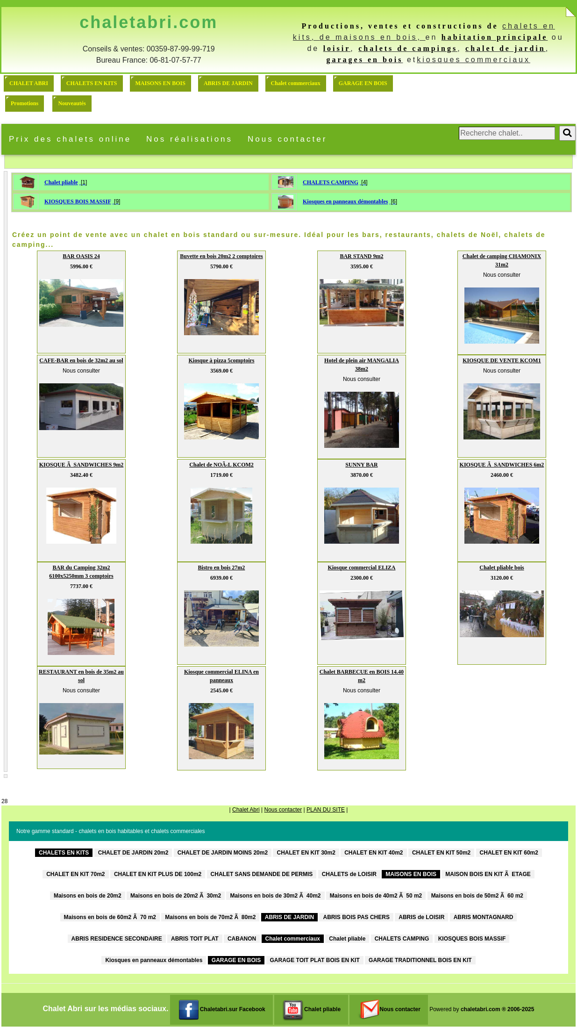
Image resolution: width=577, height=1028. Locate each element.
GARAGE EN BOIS (363, 83)
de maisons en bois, (373, 37)
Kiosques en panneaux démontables (345, 201)
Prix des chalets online (70, 139)
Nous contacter (287, 139)
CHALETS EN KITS (91, 83)
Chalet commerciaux (296, 83)
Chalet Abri (246, 809)
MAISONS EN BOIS (160, 83)
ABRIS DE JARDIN (228, 83)
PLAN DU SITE (325, 809)
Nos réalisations (189, 139)
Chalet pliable (61, 182)
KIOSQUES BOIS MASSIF (77, 201)
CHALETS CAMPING (330, 182)
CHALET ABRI (28, 83)
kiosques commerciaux (473, 60)
